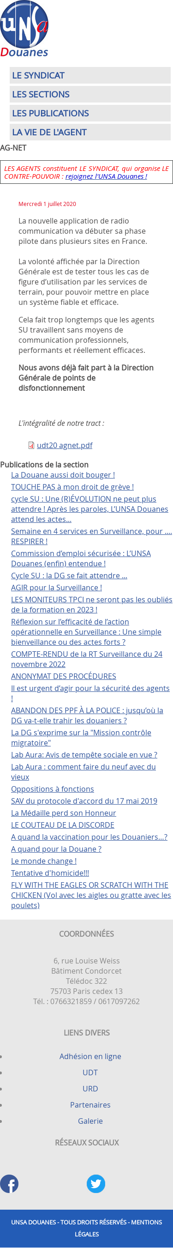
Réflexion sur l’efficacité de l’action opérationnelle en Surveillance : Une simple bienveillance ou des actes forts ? (86, 632)
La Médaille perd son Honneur (63, 813)
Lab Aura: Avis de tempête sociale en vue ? (84, 755)
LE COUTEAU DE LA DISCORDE (62, 825)
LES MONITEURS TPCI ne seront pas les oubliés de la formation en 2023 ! (92, 604)
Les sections (40, 94)
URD (90, 1089)
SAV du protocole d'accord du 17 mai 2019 (84, 801)
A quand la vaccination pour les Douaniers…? (89, 837)
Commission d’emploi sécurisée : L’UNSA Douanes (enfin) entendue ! (81, 558)
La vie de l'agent (49, 132)
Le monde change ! (44, 861)
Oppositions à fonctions (52, 789)
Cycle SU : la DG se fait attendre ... (69, 575)
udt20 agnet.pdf (64, 445)
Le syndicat (38, 75)
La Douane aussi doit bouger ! (63, 475)
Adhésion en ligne (90, 1056)
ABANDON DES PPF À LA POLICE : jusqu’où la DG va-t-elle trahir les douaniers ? (87, 715)
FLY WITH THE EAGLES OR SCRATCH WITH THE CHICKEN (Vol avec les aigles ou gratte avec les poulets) (91, 895)
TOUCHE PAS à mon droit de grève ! (72, 487)
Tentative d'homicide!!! (50, 873)
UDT (90, 1072)
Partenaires (90, 1105)
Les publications (50, 113)
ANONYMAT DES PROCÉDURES (63, 676)
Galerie (90, 1121)
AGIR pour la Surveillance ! (56, 587)
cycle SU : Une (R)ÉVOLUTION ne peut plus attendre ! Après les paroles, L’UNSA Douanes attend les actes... (89, 509)
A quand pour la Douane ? (56, 849)
